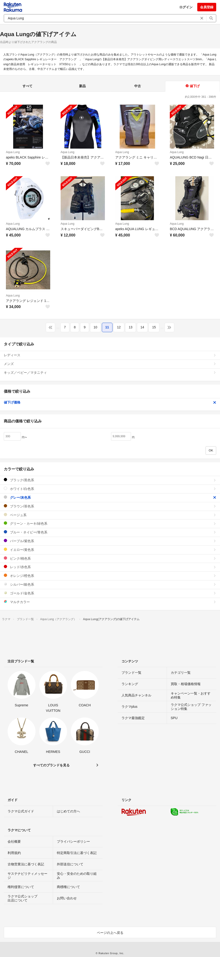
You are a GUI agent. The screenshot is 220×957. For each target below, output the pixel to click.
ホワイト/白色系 (110, 489)
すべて (27, 86)
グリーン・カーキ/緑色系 (110, 523)
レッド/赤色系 (110, 567)
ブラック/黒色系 (110, 480)
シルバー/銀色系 (110, 584)
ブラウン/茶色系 (110, 506)
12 (119, 327)
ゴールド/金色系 (110, 593)
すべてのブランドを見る (51, 765)
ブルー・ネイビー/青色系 (110, 532)
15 (154, 327)
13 (130, 327)
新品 (82, 86)
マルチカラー (110, 602)
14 (142, 327)
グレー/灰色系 (110, 497)
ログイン (186, 7)
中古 (137, 86)
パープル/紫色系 (110, 541)
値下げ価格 (110, 402)
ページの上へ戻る (110, 933)
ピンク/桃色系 (110, 558)
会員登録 (206, 7)
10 (95, 327)
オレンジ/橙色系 (110, 576)
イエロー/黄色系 (110, 550)
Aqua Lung (13, 152)
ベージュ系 (110, 515)
